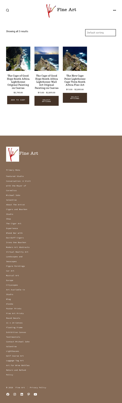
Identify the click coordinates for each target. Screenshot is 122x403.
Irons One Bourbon (16, 242)
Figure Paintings (15, 266)
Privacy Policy (38, 387)
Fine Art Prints (15, 313)
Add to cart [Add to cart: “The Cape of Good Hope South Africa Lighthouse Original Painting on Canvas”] (18, 100)
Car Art (10, 271)
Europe (9, 280)
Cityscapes (12, 285)
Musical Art (12, 275)
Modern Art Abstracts (18, 247)
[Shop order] (100, 32)
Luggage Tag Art (15, 360)
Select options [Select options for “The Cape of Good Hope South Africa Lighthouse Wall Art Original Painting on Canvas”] (46, 100)
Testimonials (13, 337)
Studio (9, 214)
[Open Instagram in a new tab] (14, 394)
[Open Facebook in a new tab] (8, 394)
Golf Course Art (15, 356)
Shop (8, 219)
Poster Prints (13, 308)
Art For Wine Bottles (18, 365)
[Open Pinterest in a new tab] (28, 394)
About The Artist (15, 204)
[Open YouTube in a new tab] (35, 394)
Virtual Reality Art (17, 252)
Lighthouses (12, 351)
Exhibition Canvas (16, 332)
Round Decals (13, 318)
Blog (8, 299)
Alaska (9, 304)
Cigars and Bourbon (16, 209)
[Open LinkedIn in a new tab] (21, 394)
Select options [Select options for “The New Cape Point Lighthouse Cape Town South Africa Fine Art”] (74, 97)
